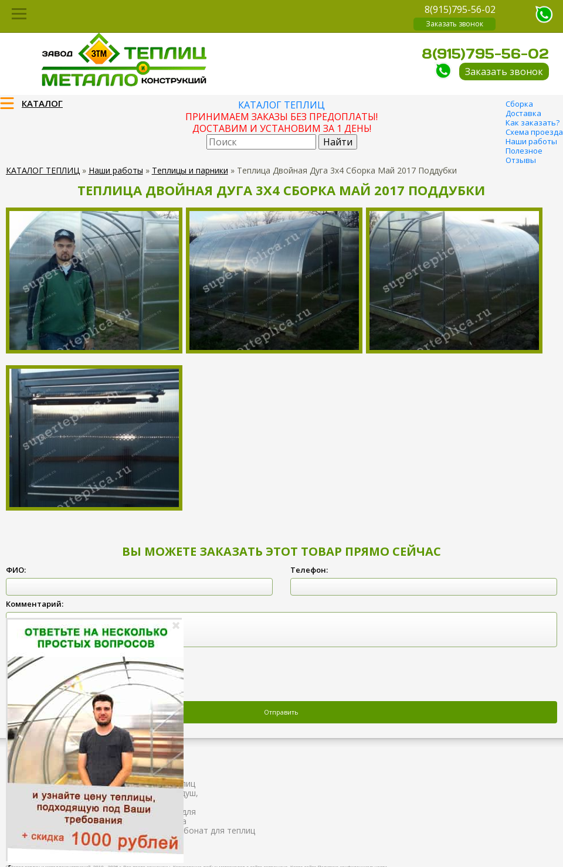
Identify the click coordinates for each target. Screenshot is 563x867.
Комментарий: (34, 604)
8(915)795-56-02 (460, 9)
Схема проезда (534, 132)
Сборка (519, 103)
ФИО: (16, 570)
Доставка (523, 113)
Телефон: (309, 570)
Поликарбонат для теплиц (202, 830)
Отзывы (521, 160)
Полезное (524, 150)
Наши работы (531, 141)
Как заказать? (532, 122)
